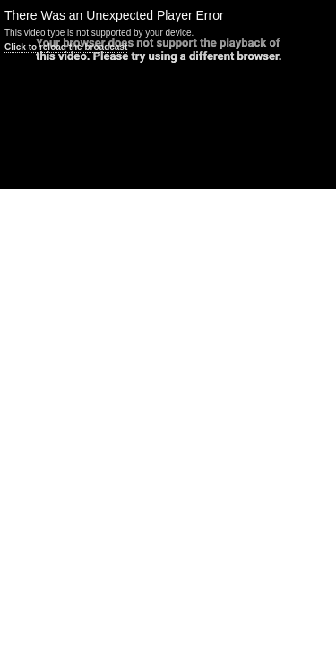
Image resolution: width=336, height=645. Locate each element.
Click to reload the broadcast (65, 47)
